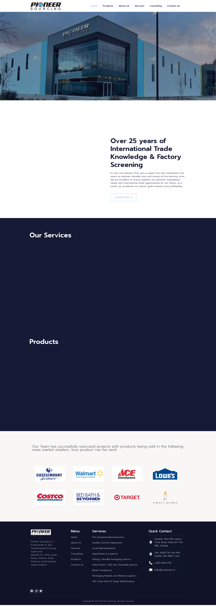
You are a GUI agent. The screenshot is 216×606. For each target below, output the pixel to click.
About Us (124, 6)
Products (108, 6)
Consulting (156, 6)
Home (94, 6)
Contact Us (173, 6)
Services (139, 6)
